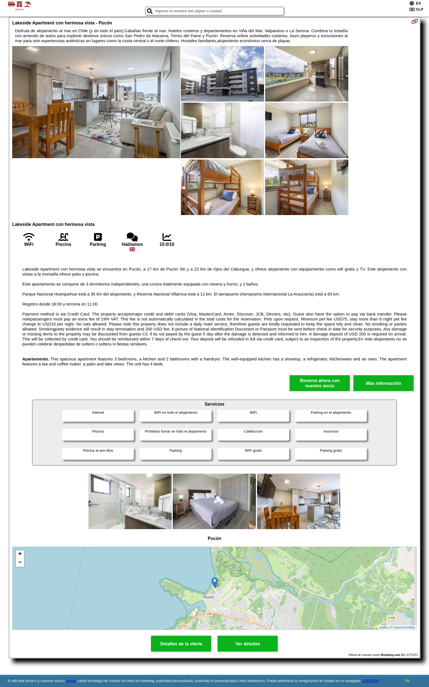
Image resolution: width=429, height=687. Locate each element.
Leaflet (383, 627)
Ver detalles (247, 643)
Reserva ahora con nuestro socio (319, 383)
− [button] (20, 563)
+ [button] (20, 554)
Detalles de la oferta (181, 643)
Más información (383, 383)
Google (71, 681)
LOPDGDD (370, 681)
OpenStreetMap (404, 627)
